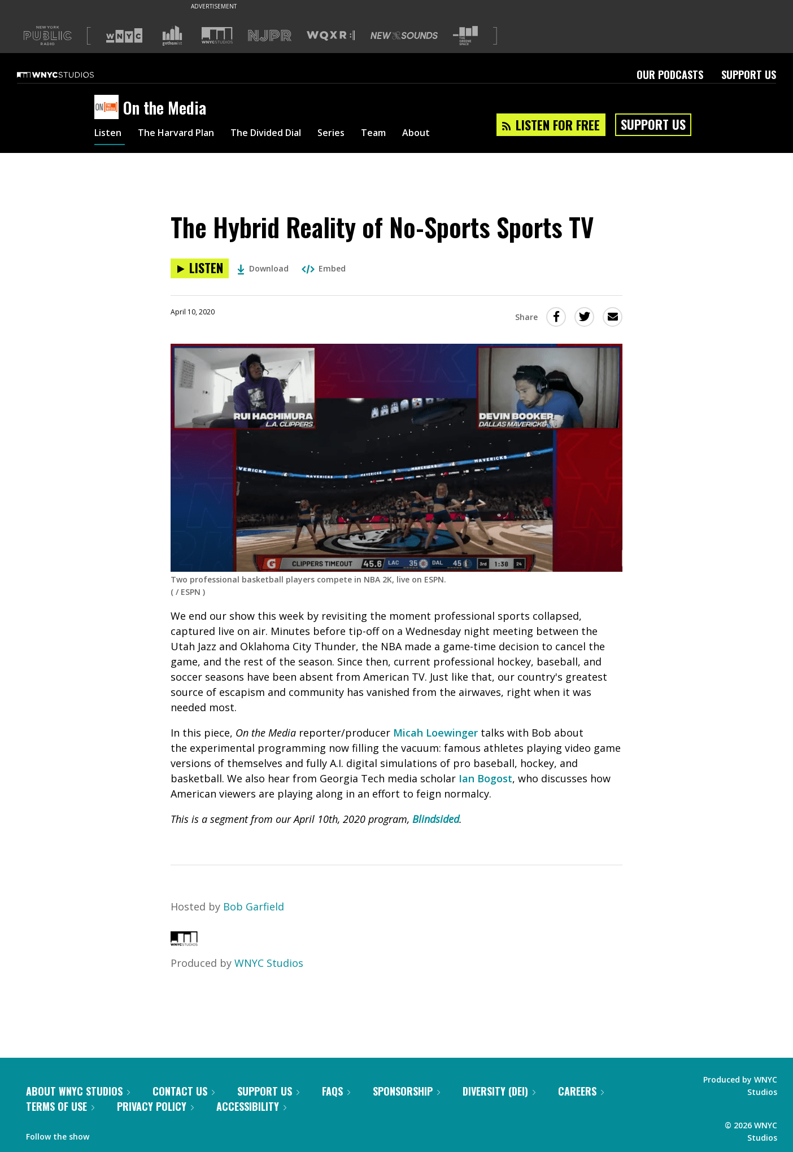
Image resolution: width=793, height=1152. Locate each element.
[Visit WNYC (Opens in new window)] (124, 35)
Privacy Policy (155, 1106)
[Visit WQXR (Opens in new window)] (331, 35)
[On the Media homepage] (108, 108)
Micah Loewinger (435, 732)
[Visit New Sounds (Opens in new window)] (404, 36)
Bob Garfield (253, 906)
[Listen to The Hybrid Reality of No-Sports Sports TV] (200, 268)
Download (263, 268)
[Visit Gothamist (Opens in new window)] (172, 35)
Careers (581, 1091)
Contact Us (183, 1091)
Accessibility (251, 1106)
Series (357, 134)
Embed (324, 268)
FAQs (336, 1091)
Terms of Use (60, 1106)
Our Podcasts (670, 74)
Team (402, 134)
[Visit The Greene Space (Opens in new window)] (465, 36)
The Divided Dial (284, 134)
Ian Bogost (485, 778)
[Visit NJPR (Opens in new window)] (269, 36)
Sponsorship (406, 1091)
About (448, 134)
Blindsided (435, 819)
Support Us (748, 74)
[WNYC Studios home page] (69, 74)
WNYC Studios (268, 963)
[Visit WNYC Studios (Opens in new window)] (217, 35)
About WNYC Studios (78, 1091)
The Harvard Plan (184, 134)
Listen (109, 134)
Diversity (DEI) (499, 1091)
